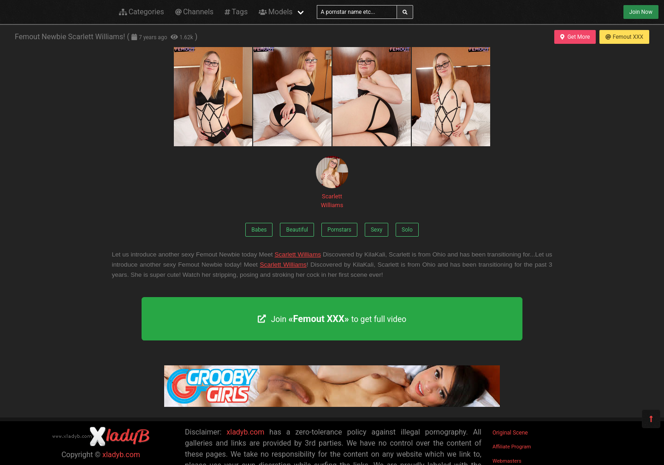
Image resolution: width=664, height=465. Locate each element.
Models (275, 11)
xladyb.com (121, 454)
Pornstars (339, 230)
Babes (259, 230)
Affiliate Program (511, 447)
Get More (575, 37)
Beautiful (297, 230)
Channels (194, 11)
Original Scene (510, 432)
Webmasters (507, 461)
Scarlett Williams (332, 182)
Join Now (640, 12)
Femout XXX (624, 37)
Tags (236, 11)
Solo (407, 230)
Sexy (376, 230)
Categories (141, 11)
